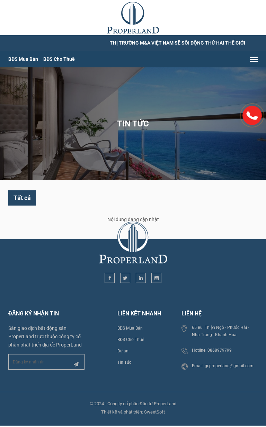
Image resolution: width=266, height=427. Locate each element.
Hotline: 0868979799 (212, 350)
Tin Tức (124, 362)
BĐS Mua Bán (23, 59)
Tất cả (22, 197)
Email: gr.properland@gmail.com (223, 365)
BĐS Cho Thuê (59, 59)
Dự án (122, 351)
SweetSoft (154, 412)
